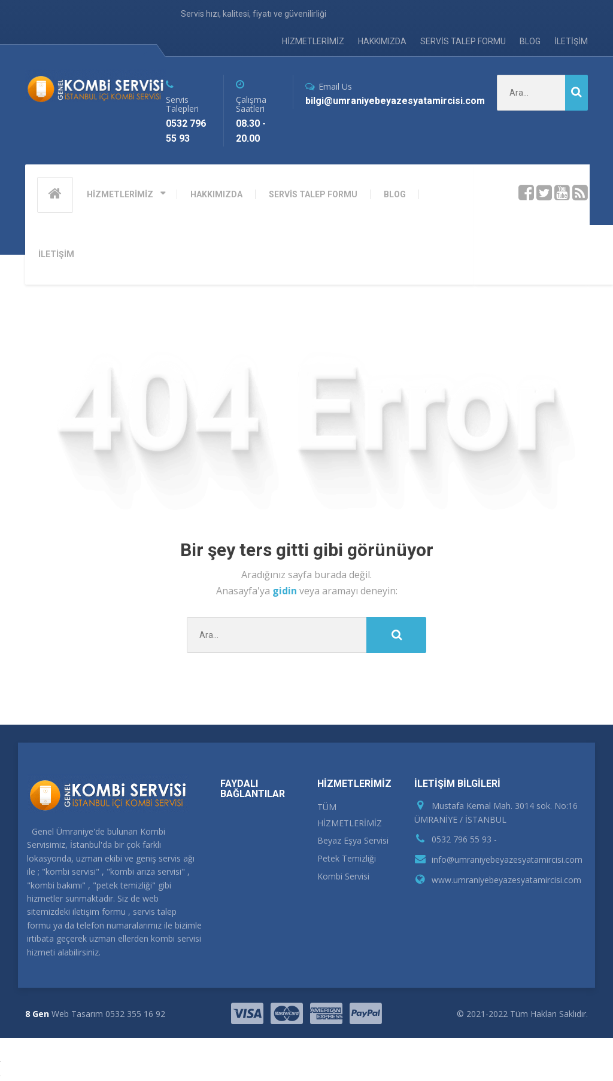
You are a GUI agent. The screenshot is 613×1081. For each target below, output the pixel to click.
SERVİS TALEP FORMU (463, 41)
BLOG (530, 41)
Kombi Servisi (343, 876)
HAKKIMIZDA (382, 41)
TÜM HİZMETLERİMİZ (349, 815)
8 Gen (37, 1013)
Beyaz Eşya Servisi (353, 840)
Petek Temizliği (346, 858)
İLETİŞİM (571, 41)
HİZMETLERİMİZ (313, 41)
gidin (285, 590)
